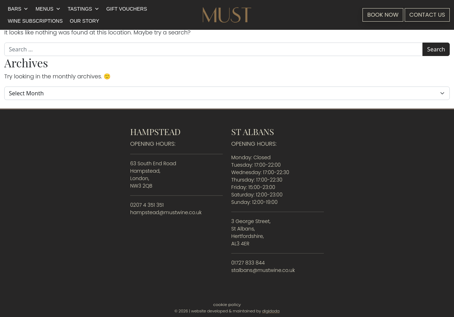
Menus (48, 9)
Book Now (382, 15)
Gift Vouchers (126, 9)
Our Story (84, 21)
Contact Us (427, 15)
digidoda (270, 311)
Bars (18, 9)
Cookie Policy (227, 304)
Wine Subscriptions (35, 21)
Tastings (83, 9)
